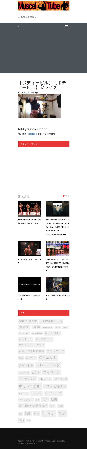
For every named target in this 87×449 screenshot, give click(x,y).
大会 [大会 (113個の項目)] (52, 406)
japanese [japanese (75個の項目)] (47, 327)
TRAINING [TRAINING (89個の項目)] (37, 333)
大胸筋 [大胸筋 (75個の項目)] (60, 406)
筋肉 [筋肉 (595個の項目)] (62, 413)
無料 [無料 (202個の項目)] (36, 413)
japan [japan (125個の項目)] (36, 327)
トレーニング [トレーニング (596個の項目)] (48, 365)
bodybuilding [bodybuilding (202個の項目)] (51, 321)
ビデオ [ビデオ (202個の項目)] (36, 372)
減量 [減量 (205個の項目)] (28, 413)
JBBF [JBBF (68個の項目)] (57, 327)
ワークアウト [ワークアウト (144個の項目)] (26, 399)
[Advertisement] (43, 51)
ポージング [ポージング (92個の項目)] (24, 393)
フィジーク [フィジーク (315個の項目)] (51, 372)
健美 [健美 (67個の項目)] (37, 400)
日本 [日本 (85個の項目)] (20, 414)
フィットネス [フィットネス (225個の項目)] (27, 378)
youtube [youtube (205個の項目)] (26, 339)
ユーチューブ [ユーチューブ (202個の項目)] (53, 393)
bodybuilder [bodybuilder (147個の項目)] (28, 321)
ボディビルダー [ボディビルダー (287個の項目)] (55, 386)
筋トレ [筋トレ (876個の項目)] (49, 413)
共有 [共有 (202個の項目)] (45, 399)
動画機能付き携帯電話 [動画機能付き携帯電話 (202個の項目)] (33, 405)
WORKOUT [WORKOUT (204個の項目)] (52, 333)
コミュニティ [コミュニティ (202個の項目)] (55, 351)
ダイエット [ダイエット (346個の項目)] (48, 357)
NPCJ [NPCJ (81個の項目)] (65, 327)
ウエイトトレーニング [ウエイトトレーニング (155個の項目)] (31, 345)
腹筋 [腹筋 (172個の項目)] (21, 420)
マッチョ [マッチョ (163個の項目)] (36, 393)
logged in (33, 134)
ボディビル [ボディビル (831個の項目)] (30, 386)
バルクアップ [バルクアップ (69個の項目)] (24, 373)
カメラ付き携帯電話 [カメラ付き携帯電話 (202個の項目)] (31, 351)
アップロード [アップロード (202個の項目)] (44, 339)
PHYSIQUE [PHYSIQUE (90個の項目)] (24, 333)
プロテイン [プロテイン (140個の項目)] (45, 379)
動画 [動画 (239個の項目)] (54, 399)
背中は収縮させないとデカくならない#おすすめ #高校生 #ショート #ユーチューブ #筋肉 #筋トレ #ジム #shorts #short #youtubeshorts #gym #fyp (57, 227)
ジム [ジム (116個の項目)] (21, 358)
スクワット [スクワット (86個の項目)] (31, 358)
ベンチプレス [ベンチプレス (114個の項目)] (60, 379)
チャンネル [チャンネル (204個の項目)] (26, 365)
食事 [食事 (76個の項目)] (28, 420)
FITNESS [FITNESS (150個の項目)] (24, 327)
